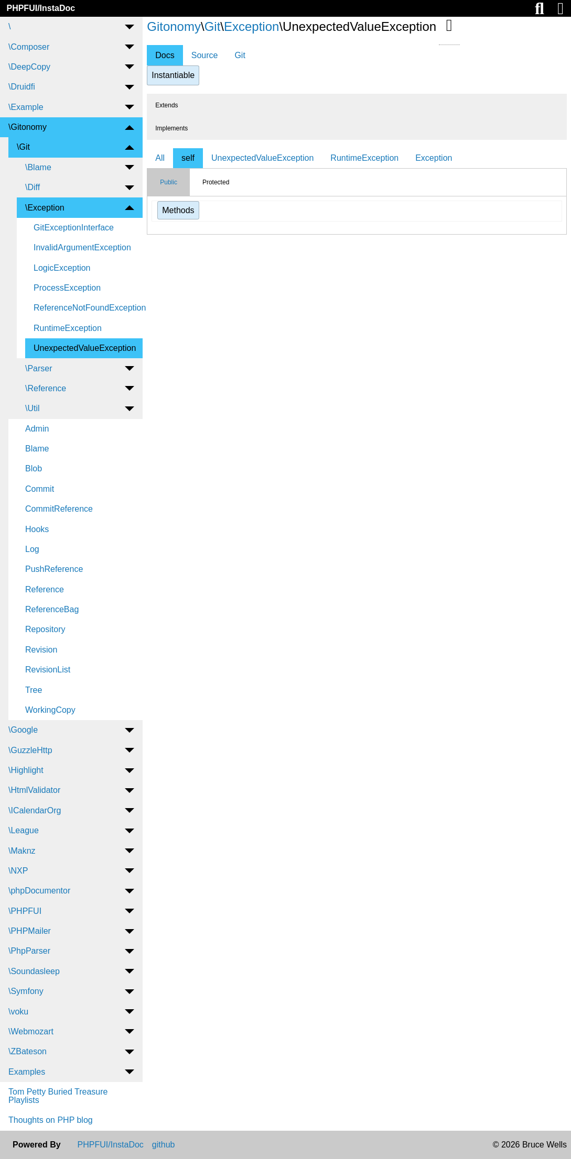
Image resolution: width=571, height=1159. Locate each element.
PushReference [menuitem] (54, 569)
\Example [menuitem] (26, 107)
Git (212, 26)
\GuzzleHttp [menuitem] (30, 750)
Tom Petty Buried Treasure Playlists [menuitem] (57, 1096)
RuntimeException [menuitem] (68, 328)
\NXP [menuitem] (18, 870)
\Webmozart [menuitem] (30, 1031)
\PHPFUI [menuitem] (24, 911)
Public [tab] (168, 182)
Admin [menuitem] (37, 428)
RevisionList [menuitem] (47, 669)
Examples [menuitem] (26, 1071)
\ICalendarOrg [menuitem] (34, 810)
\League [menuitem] (23, 830)
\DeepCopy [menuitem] (29, 66)
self (188, 157)
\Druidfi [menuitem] (21, 86)
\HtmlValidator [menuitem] (34, 790)
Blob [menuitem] (33, 468)
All (160, 157)
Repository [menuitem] (45, 629)
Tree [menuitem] (33, 690)
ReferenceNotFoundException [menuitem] (88, 307)
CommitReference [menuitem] (59, 508)
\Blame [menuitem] (38, 167)
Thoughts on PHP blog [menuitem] (50, 1120)
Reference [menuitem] (44, 589)
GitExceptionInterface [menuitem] (74, 227)
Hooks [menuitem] (37, 529)
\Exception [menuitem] (44, 207)
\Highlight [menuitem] (26, 770)
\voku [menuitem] (18, 1011)
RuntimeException (364, 157)
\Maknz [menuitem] (22, 850)
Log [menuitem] (32, 549)
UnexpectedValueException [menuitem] (85, 348)
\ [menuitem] (9, 26)
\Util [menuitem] (32, 408)
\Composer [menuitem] (28, 46)
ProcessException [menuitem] (67, 287)
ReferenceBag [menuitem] (52, 609)
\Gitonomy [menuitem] (27, 127)
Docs (164, 55)
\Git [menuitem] (23, 146)
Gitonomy (174, 26)
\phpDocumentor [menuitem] (39, 890)
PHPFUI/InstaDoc (40, 8)
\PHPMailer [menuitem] (29, 930)
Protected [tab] (215, 182)
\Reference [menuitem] (45, 388)
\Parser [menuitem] (38, 368)
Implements (171, 128)
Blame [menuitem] (37, 448)
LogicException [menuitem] (62, 267)
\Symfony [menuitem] (26, 991)
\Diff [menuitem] (32, 187)
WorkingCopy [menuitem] (50, 709)
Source (204, 55)
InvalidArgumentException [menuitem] (82, 247)
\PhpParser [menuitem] (29, 950)
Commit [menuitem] (39, 488)
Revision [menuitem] (41, 649)
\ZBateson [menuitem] (27, 1051)
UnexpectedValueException (262, 157)
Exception (251, 26)
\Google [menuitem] (23, 729)
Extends (166, 105)
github (163, 1145)
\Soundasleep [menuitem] (34, 971)
